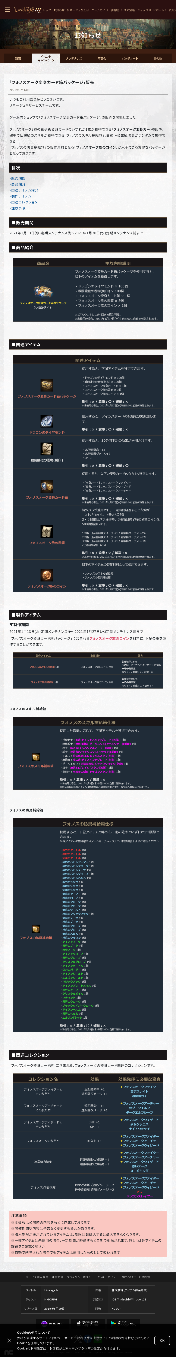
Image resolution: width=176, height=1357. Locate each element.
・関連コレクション (23, 202)
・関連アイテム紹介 (23, 190)
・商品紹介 (17, 184)
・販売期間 (17, 178)
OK (162, 1340)
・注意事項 (17, 208)
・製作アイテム (20, 196)
